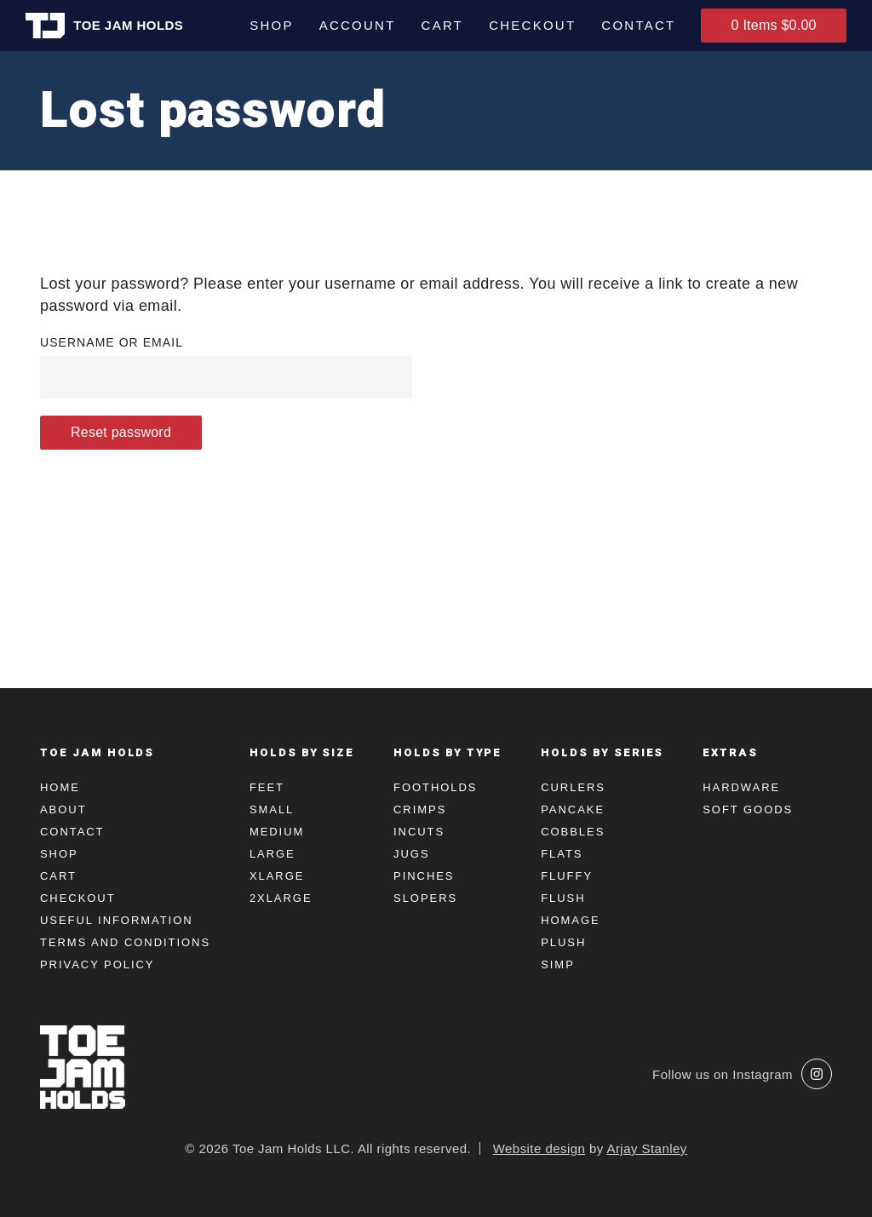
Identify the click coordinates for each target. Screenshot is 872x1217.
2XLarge (281, 898)
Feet (267, 787)
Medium (277, 831)
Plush (563, 942)
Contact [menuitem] (637, 25)
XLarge (277, 876)
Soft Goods (748, 809)
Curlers (573, 787)
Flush (563, 898)
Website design (539, 1148)
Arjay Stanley (646, 1148)
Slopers (425, 898)
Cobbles (573, 831)
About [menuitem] (63, 809)
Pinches (423, 876)
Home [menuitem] (60, 787)
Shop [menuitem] (271, 25)
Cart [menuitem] (441, 25)
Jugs (411, 853)
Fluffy (567, 876)
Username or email (111, 342)
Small (272, 809)
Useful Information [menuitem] (116, 920)
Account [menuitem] (356, 25)
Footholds (435, 787)
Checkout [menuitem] (531, 25)
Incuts (419, 831)
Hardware (741, 787)
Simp (558, 964)
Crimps (419, 809)
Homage (570, 920)
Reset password (121, 432)
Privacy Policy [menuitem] (97, 964)
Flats (561, 853)
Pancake (573, 809)
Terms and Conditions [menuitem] (125, 942)
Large (272, 853)
